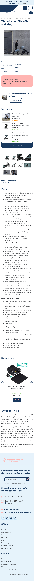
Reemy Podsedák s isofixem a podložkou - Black (17, 387)
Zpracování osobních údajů (9, 569)
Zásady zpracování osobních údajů (15, 483)
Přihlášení (20, 8)
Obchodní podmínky (7, 535)
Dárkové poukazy (6, 561)
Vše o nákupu (5, 543)
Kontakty (4, 529)
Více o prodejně (16, 100)
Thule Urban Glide (25, 18)
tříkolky (15, 18)
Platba (3, 540)
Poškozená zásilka (7, 545)
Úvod (3, 18)
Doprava (4, 537)
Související (12, 180)
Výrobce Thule (7, 182)
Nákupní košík (25, 8)
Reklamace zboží (6, 548)
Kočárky (8, 18)
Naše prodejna (6, 532)
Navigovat (25, 1)
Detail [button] (17, 400)
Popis (3, 180)
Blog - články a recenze (8, 567)
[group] (17, 382)
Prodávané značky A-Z (8, 559)
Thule (17, 71)
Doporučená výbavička (8, 564)
